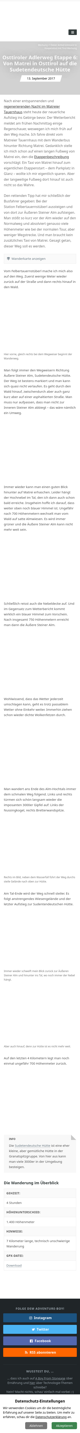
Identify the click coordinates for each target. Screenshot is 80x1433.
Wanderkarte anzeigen (26, 258)
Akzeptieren (64, 1426)
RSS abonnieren (40, 1352)
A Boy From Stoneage (50, 1378)
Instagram (40, 1317)
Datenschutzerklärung (51, 1417)
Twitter (40, 1329)
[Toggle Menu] (72, 32)
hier (32, 1383)
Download (14, 1265)
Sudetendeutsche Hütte (32, 1145)
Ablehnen (36, 1426)
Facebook (40, 1341)
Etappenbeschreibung (51, 156)
